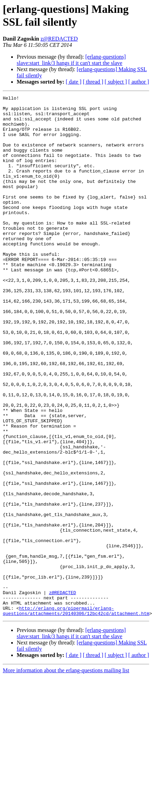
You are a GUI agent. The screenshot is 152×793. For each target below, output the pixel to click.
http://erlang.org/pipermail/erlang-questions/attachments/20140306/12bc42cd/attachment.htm (76, 714)
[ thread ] (93, 82)
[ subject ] (116, 82)
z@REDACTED (59, 39)
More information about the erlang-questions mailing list (66, 774)
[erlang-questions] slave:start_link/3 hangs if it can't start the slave (71, 60)
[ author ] (138, 82)
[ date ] (73, 82)
